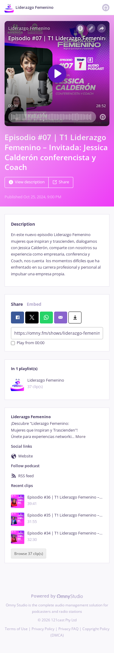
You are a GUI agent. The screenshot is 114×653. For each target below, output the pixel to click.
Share (61, 182)
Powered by (57, 596)
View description (27, 182)
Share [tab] (17, 304)
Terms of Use (16, 628)
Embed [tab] (34, 304)
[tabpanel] (57, 254)
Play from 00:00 (27, 343)
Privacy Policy (43, 628)
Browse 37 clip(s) (28, 553)
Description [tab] (23, 224)
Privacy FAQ (68, 628)
